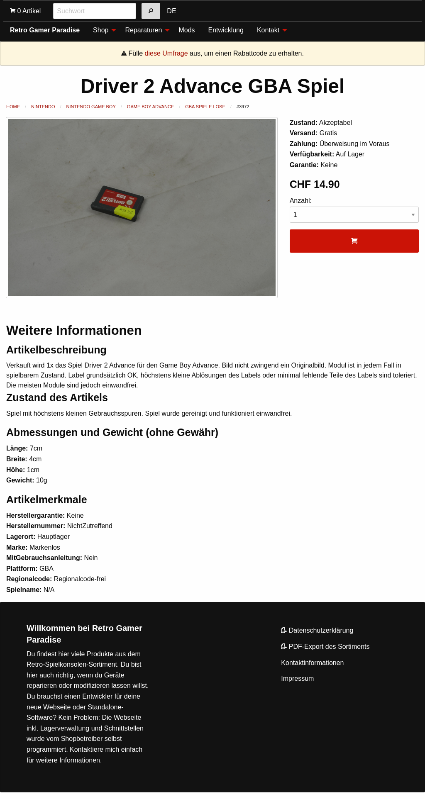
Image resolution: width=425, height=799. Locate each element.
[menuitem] (102, 30)
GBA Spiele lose (205, 106)
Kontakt (268, 30)
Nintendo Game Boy (91, 106)
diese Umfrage (166, 53)
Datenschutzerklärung (317, 630)
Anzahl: (354, 210)
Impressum (297, 678)
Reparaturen (143, 30)
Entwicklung (226, 30)
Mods (186, 30)
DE (171, 11)
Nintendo (43, 106)
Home (13, 106)
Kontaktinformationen (312, 662)
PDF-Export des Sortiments (325, 646)
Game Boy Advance (150, 106)
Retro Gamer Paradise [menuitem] (45, 30)
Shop (100, 30)
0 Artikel (25, 11)
